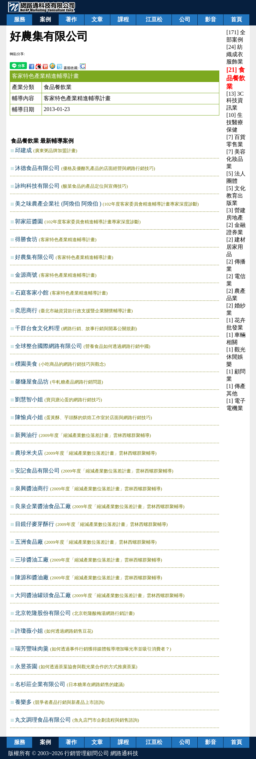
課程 (123, 19)
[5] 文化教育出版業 (236, 195)
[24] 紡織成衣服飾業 (234, 54)
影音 (210, 19)
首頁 (236, 19)
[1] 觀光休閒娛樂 (236, 357)
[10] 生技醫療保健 (234, 122)
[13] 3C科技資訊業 (234, 101)
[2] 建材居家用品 (236, 247)
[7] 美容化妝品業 (236, 159)
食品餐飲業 (58, 87)
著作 (71, 19)
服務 (19, 19)
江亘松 (154, 19)
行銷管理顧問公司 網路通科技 (101, 753)
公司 (184, 19)
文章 (97, 19)
